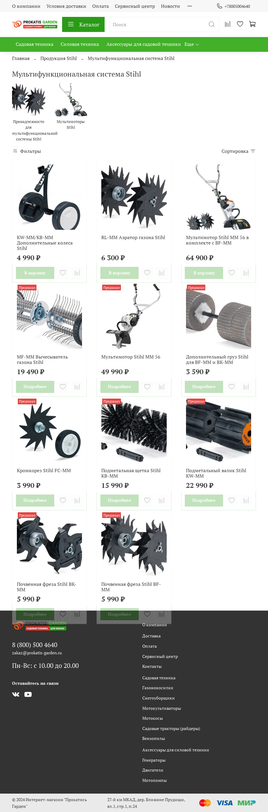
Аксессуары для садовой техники (143, 44)
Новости (170, 6)
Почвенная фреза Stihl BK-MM (47, 587)
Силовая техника (80, 44)
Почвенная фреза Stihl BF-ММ (131, 587)
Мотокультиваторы (161, 708)
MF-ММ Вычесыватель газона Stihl (42, 359)
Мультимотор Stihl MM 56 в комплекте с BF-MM (217, 240)
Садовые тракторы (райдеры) (171, 728)
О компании (26, 6)
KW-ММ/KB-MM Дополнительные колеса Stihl (45, 242)
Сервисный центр (135, 6)
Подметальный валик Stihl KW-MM (216, 473)
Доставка (151, 636)
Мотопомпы (154, 780)
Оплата (100, 6)
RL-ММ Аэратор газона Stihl (133, 237)
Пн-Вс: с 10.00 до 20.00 (45, 665)
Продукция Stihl (58, 58)
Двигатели (152, 770)
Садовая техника (34, 44)
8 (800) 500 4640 (34, 644)
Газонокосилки (157, 687)
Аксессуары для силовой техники (175, 750)
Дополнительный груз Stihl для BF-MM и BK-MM (217, 359)
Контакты (152, 666)
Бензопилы (153, 738)
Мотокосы (152, 718)
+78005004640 (233, 6)
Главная (21, 58)
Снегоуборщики (158, 698)
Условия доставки (66, 6)
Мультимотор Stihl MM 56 (130, 356)
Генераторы (154, 760)
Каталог (83, 24)
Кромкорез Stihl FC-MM (44, 470)
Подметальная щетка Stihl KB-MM (131, 473)
